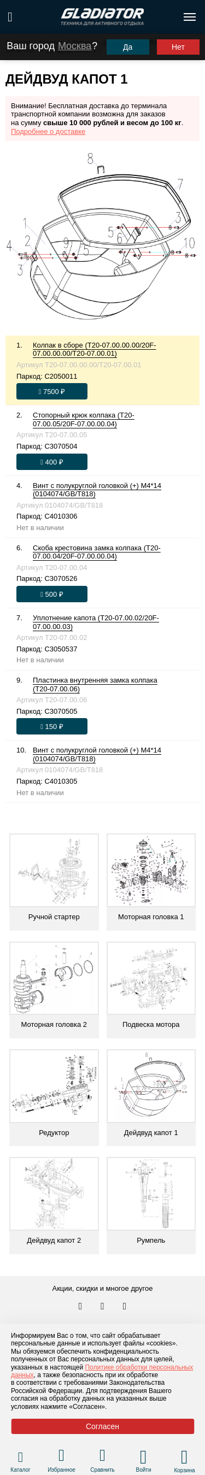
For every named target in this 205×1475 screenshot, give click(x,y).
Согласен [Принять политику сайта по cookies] (102, 1426)
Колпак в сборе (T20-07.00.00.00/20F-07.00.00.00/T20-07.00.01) (94, 349)
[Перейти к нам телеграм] (103, 1306)
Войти (143, 1470)
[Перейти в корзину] (184, 1457)
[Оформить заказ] (51, 391)
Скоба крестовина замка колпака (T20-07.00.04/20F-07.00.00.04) (97, 552)
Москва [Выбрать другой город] (74, 45)
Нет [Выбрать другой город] (178, 47)
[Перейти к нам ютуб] (125, 1306)
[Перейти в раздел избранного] (61, 1456)
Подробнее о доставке (48, 131)
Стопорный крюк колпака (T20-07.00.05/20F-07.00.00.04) (83, 419)
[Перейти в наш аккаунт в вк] (81, 1306)
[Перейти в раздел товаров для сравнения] (102, 1456)
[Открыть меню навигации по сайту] (189, 17)
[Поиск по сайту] (10, 17)
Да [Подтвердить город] (127, 47)
